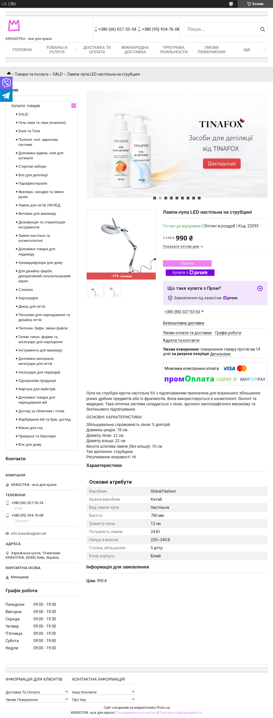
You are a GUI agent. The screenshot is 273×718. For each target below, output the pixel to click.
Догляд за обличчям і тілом (41, 411)
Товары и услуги (56, 49)
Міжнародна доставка (135, 49)
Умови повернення (211, 49)
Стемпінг (25, 290)
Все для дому (29, 444)
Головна (22, 49)
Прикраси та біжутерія (37, 436)
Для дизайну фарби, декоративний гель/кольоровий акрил (44, 276)
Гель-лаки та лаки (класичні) (42, 123)
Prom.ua (163, 708)
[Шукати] (262, 29)
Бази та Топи (29, 131)
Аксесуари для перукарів (39, 372)
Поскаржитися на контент (136, 713)
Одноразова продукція (37, 381)
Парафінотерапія (32, 183)
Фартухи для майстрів (36, 389)
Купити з (190, 272)
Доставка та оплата (97, 49)
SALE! (58, 74)
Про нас (79, 700)
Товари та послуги (31, 74)
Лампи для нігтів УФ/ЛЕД (39, 205)
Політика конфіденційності (180, 713)
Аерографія (28, 298)
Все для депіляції (33, 175)
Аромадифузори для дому (40, 263)
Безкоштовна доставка (183, 323)
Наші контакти (84, 692)
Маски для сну (30, 428)
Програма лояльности (174, 49)
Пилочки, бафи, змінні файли (42, 328)
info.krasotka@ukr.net (28, 533)
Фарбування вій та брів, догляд (44, 419)
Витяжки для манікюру (37, 213)
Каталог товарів (25, 105)
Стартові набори (32, 166)
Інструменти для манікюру (40, 350)
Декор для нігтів (31, 306)
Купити (187, 263)
